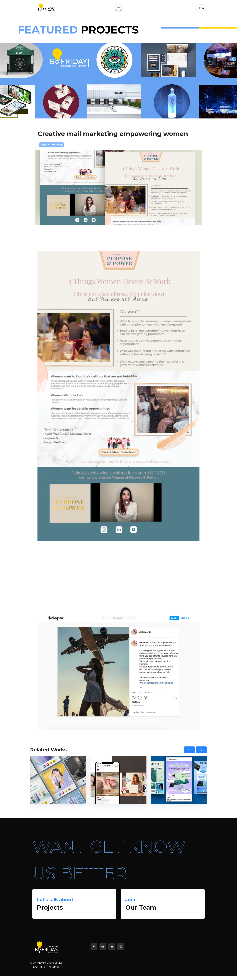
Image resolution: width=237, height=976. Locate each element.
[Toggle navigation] (118, 7)
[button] (189, 749)
